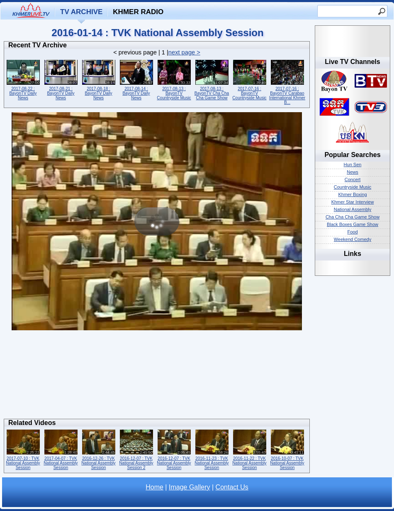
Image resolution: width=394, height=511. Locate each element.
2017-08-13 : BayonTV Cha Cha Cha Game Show (211, 79)
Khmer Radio (138, 12)
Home (154, 487)
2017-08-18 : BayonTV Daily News (98, 79)
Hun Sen (353, 164)
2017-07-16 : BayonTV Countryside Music (249, 79)
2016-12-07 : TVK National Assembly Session (174, 449)
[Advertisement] (157, 376)
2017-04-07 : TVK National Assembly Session (60, 449)
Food (352, 231)
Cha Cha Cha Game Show (352, 216)
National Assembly (353, 209)
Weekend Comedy (352, 239)
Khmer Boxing (352, 194)
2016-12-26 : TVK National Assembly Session (98, 449)
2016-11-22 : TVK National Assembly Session (249, 449)
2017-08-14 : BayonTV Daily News (136, 79)
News (352, 172)
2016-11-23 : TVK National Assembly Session (211, 449)
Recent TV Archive (37, 45)
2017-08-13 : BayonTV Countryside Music (174, 79)
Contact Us (232, 487)
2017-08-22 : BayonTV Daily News (23, 79)
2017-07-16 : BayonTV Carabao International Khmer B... (287, 81)
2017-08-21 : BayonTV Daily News (60, 79)
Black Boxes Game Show (352, 224)
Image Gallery (189, 487)
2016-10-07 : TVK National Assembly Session (287, 449)
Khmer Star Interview (352, 201)
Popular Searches (352, 154)
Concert (353, 179)
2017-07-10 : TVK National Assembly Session (23, 449)
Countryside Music (352, 186)
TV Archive (81, 12)
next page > (184, 52)
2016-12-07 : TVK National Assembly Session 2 (136, 449)
